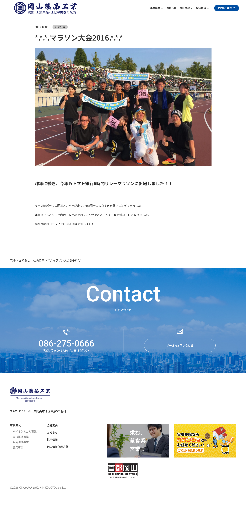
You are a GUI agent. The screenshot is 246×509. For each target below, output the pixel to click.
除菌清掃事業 (21, 443)
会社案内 (51, 426)
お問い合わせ (226, 8)
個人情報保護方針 (57, 448)
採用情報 (51, 441)
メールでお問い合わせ (180, 346)
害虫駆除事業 (21, 438)
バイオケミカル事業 (25, 432)
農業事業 (18, 448)
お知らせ (171, 8)
